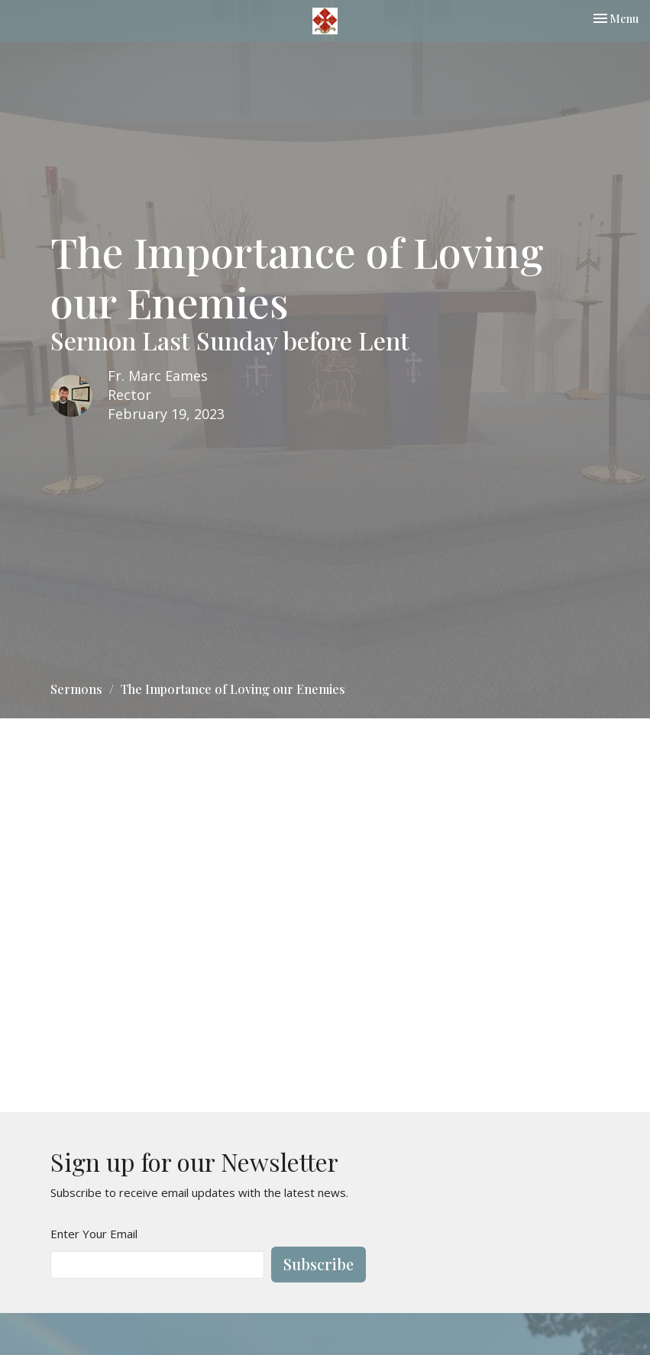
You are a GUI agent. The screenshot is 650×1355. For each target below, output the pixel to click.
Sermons (76, 689)
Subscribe (318, 1263)
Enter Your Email (93, 1233)
